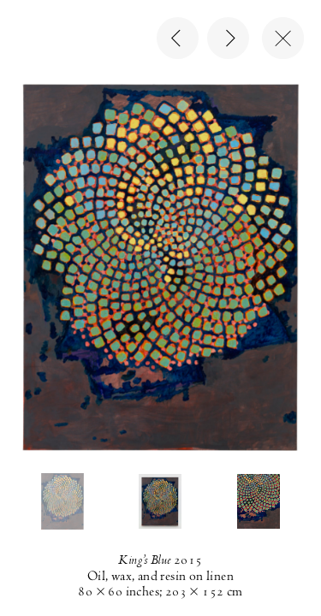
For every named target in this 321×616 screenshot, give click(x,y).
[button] (62, 501)
